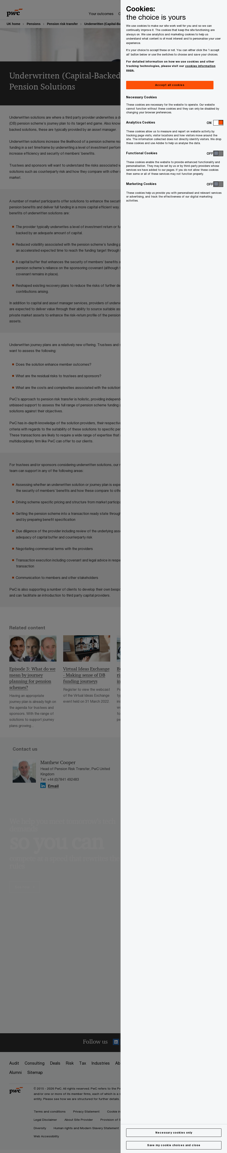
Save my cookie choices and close (173, 1145)
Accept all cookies (169, 85)
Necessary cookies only (173, 1132)
